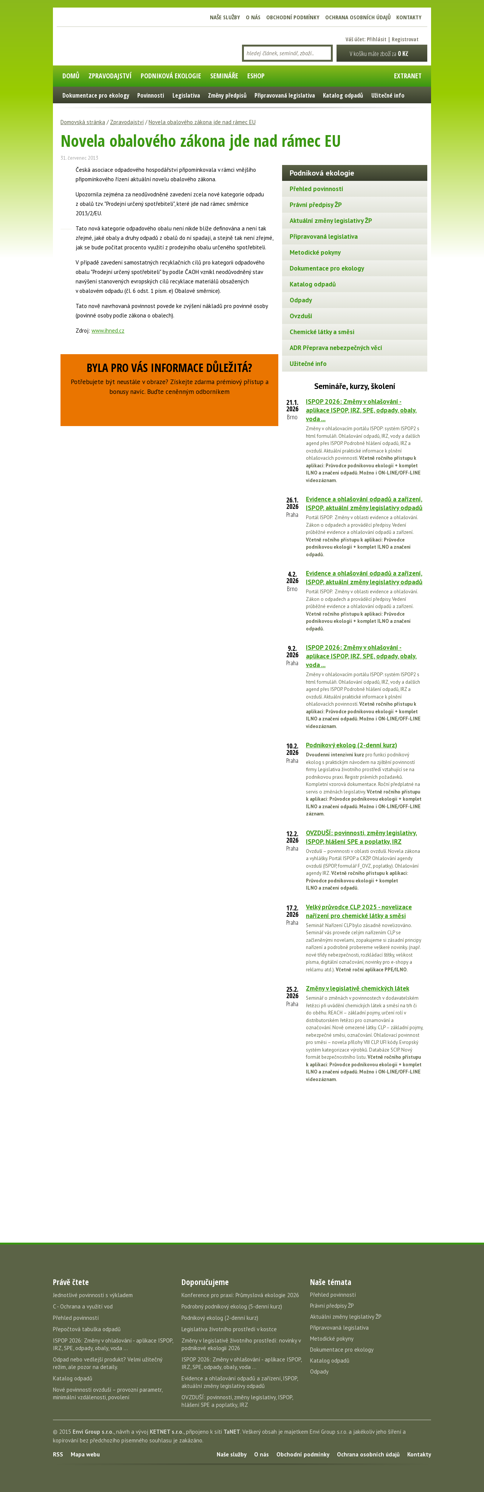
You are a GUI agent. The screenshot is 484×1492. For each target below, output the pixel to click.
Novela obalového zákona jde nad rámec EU (202, 122)
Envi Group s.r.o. (93, 1431)
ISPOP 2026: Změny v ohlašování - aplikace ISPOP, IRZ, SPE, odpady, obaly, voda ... (361, 410)
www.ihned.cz (108, 330)
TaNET (231, 1431)
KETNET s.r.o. (167, 1431)
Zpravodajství (127, 122)
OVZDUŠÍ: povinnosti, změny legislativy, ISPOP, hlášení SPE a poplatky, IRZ (361, 837)
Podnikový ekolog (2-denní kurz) (351, 745)
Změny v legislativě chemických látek (357, 988)
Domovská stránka (82, 122)
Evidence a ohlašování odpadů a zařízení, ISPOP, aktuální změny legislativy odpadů (364, 503)
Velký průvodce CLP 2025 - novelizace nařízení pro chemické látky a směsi (359, 911)
